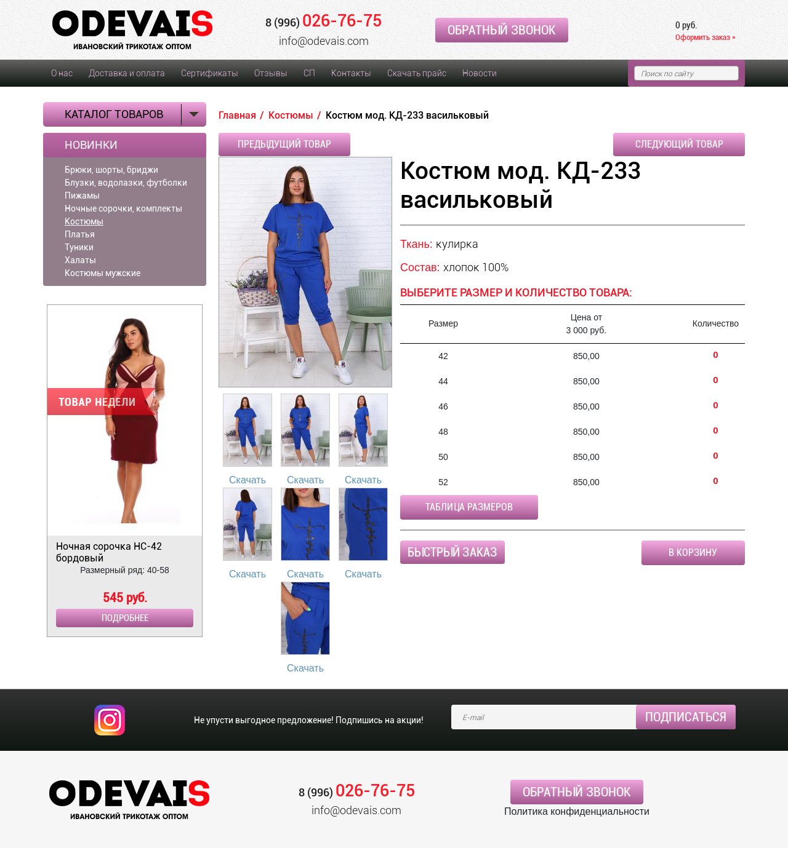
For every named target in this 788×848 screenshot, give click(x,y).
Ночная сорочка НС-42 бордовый (109, 552)
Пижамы (82, 195)
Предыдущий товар (284, 144)
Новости (479, 73)
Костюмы (84, 221)
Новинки (91, 145)
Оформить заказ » (705, 37)
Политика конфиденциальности (576, 811)
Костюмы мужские (102, 273)
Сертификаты (209, 73)
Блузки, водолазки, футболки (126, 183)
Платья (80, 234)
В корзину (693, 552)
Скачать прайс (416, 73)
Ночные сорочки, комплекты (123, 208)
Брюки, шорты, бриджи (111, 170)
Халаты (80, 260)
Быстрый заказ (452, 552)
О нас (62, 73)
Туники (79, 247)
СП (309, 73)
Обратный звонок (502, 30)
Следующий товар (679, 144)
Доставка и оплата (127, 73)
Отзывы (270, 73)
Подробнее (125, 618)
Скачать (247, 480)
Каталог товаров (114, 114)
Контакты (351, 73)
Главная (237, 115)
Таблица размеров (469, 507)
